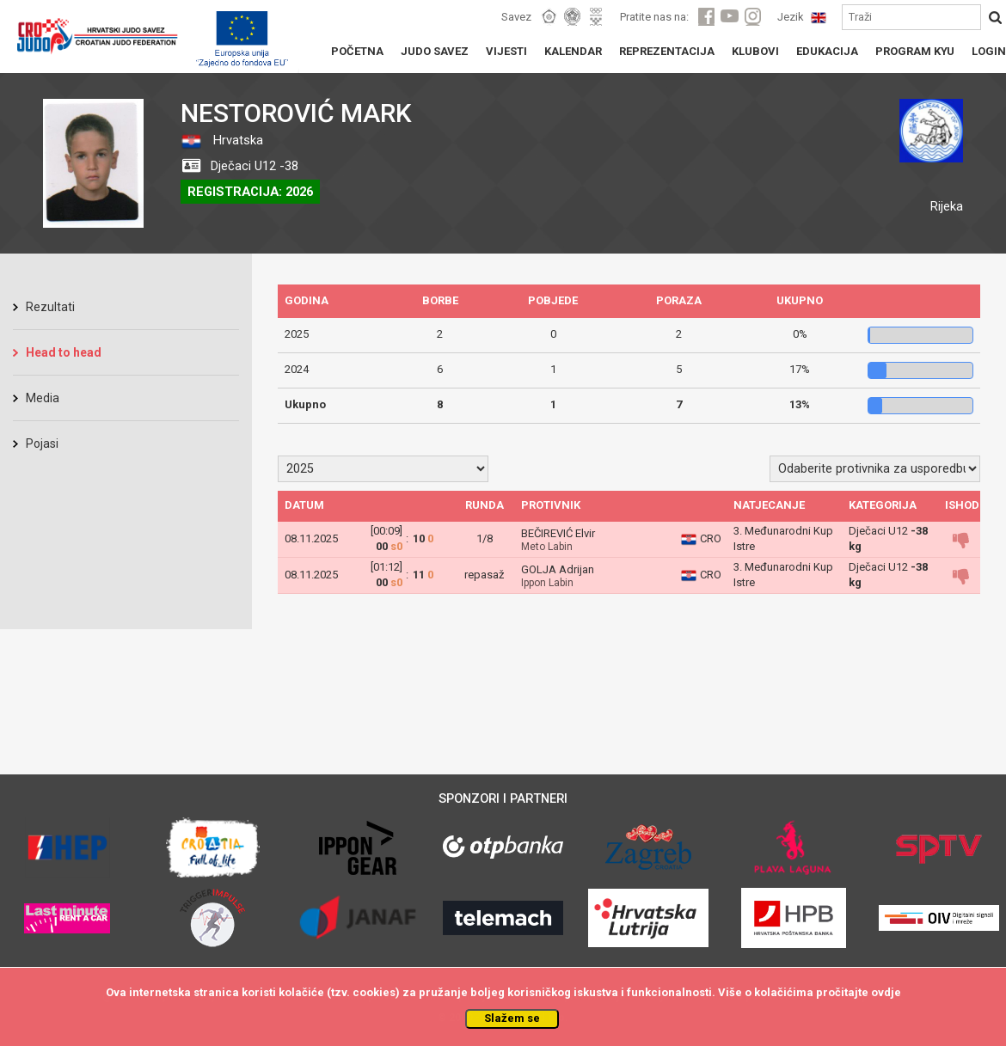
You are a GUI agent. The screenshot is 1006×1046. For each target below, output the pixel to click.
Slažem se (512, 1018)
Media (42, 398)
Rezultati (50, 307)
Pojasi (42, 443)
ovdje (886, 992)
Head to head (63, 352)
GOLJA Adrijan (557, 569)
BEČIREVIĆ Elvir (558, 533)
